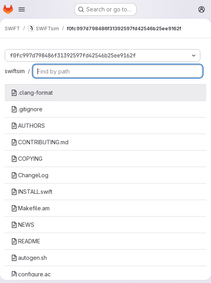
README (25, 241)
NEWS (22, 224)
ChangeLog (29, 175)
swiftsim (15, 71)
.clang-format (32, 92)
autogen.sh (29, 257)
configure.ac (31, 274)
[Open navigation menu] (21, 9)
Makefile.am (30, 208)
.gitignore (27, 109)
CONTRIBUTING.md (39, 142)
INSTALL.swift (31, 191)
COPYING (27, 158)
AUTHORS (28, 125)
